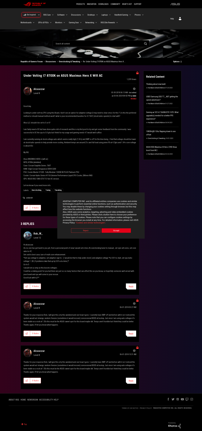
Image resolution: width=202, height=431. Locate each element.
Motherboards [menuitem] (26, 22)
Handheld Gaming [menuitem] (121, 15)
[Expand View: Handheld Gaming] (130, 15)
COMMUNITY (115, 4)
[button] (27, 207)
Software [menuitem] (61, 15)
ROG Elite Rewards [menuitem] (108, 22)
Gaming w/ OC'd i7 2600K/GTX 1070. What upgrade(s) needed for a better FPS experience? (162, 115)
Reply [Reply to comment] (131, 286)
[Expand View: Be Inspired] (39, 15)
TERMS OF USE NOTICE (130, 408)
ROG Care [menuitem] (47, 15)
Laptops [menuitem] (105, 15)
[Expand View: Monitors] (64, 22)
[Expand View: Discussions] (83, 15)
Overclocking (36, 190)
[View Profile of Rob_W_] (38, 233)
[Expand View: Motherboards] (33, 22)
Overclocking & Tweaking (69, 61)
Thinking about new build (155, 84)
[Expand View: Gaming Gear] (80, 22)
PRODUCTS (80, 4)
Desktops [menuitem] (91, 15)
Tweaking (58, 190)
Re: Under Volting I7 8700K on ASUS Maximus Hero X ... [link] (104, 61)
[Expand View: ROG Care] (52, 15)
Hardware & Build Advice (156, 88)
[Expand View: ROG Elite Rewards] (117, 22)
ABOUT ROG (14, 399)
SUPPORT (137, 4)
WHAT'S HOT (127, 4)
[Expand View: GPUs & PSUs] (50, 22)
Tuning (47, 190)
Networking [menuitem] (89, 22)
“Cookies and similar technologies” (83, 223)
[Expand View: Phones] (142, 15)
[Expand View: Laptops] (110, 15)
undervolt (29, 198)
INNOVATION (91, 4)
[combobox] (101, 43)
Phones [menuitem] (138, 15)
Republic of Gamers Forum (32, 61)
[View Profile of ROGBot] (133, 99)
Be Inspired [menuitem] (31, 15)
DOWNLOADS (103, 4)
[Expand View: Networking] (96, 22)
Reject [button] (85, 231)
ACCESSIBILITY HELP (49, 399)
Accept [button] (116, 231)
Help (172, 19)
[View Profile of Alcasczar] (39, 89)
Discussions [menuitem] (76, 15)
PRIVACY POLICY (146, 408)
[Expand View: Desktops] (97, 15)
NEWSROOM (32, 399)
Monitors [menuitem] (58, 22)
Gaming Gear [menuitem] (74, 22)
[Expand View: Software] (66, 15)
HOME (23, 399)
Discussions (51, 61)
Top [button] (25, 424)
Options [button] (176, 61)
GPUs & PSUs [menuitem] (43, 22)
